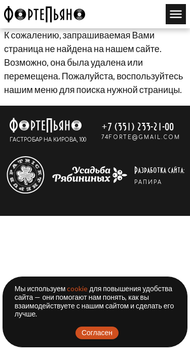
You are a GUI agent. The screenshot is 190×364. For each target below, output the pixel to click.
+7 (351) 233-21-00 (137, 126)
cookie (77, 288)
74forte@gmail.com (140, 137)
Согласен (97, 332)
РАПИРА (148, 182)
